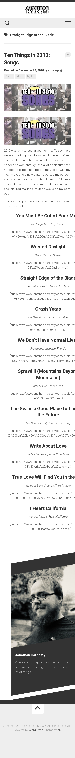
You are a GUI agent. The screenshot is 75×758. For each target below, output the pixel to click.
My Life (31, 76)
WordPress (36, 729)
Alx (59, 729)
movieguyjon (56, 70)
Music (20, 76)
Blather (9, 76)
